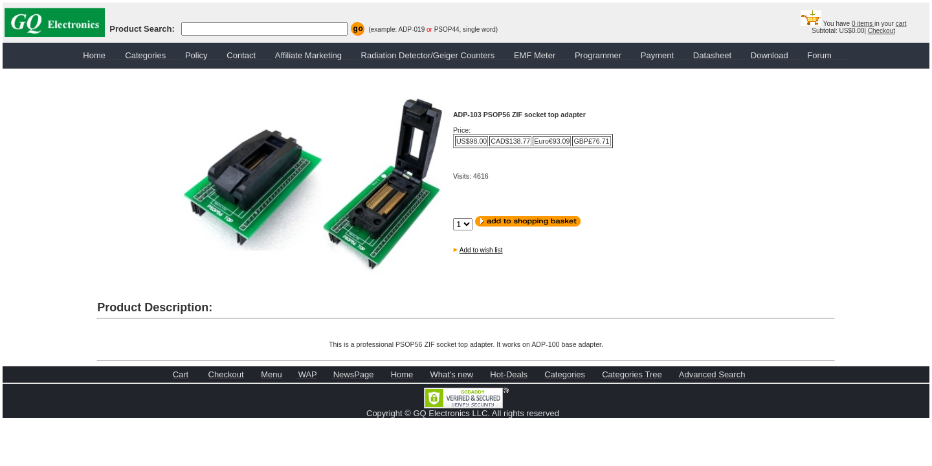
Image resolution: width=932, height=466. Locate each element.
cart (901, 23)
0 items (863, 23)
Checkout (881, 30)
